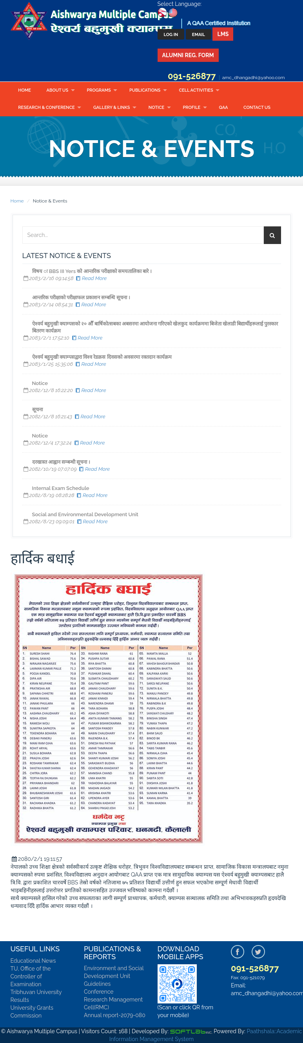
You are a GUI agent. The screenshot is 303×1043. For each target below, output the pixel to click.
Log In (171, 34)
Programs (99, 90)
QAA (223, 107)
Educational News (33, 961)
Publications (144, 90)
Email (198, 34)
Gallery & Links (111, 107)
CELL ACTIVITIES (196, 90)
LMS (223, 34)
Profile (191, 107)
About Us (58, 90)
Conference (99, 992)
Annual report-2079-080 (114, 1015)
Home (24, 90)
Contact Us (256, 107)
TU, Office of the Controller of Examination (31, 976)
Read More (91, 278)
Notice (156, 107)
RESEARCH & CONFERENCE (46, 107)
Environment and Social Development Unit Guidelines (113, 976)
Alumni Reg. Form (188, 55)
